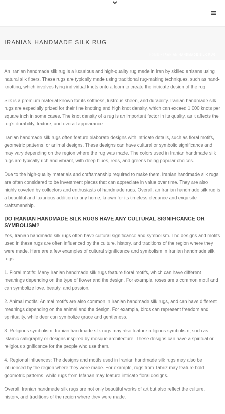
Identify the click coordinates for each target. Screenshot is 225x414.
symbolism (20, 225)
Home (154, 54)
